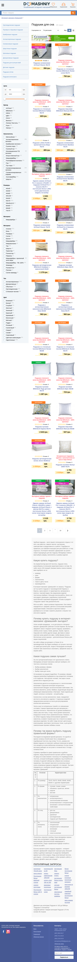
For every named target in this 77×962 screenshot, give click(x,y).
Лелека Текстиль (12, 123)
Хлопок (8, 229)
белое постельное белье (68, 871)
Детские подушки (8, 67)
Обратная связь (59, 943)
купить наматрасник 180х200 (48, 876)
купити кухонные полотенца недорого (68, 879)
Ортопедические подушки (11, 25)
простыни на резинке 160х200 (69, 887)
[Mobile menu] (3, 5)
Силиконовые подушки (10, 44)
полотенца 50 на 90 (48, 870)
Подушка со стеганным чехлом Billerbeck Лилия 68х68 (42, 349)
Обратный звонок (38, 937)
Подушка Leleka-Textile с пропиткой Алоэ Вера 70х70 (42, 145)
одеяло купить (56, 874)
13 (60, 530)
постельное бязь (58, 870)
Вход (34, 929)
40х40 (8, 188)
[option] (53, 38)
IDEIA (8, 113)
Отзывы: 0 (69, 66)
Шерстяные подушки (10, 48)
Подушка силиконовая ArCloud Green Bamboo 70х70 (65, 145)
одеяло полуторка (37, 886)
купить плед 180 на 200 (48, 881)
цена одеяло (38, 873)
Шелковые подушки (9, 53)
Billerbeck (9, 111)
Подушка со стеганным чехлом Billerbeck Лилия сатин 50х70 (65, 71)
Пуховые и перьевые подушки (13, 30)
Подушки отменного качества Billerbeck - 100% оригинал (65, 62)
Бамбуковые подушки (10, 34)
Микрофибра (10, 241)
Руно (7, 125)
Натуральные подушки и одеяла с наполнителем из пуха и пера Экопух (65, 457)
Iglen (7, 115)
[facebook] (3, 931)
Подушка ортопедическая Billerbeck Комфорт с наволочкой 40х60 (41, 267)
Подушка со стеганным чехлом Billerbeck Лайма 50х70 (42, 111)
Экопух (8, 128)
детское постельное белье (58, 887)
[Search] (73, 13)
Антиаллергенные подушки (12, 39)
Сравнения (36, 934)
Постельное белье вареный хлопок (37, 879)
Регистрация (37, 931)
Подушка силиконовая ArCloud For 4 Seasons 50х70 (65, 227)
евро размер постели (69, 901)
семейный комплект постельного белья (69, 895)
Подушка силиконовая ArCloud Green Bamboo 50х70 (65, 179)
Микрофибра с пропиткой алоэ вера (15, 259)
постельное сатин (47, 891)
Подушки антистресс (10, 77)
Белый (8, 303)
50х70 (8, 201)
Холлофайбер (11, 177)
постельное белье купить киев (58, 880)
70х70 (8, 210)
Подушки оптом (8, 72)
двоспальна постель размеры (58, 894)
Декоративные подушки (11, 58)
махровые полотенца (47, 886)
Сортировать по (36, 30)
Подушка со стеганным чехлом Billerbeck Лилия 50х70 (65, 349)
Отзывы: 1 (46, 60)
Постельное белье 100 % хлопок (38, 892)
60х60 (8, 205)
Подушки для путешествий (12, 62)
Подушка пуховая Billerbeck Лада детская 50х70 (42, 389)
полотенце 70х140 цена (38, 870)
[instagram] (8, 931)
